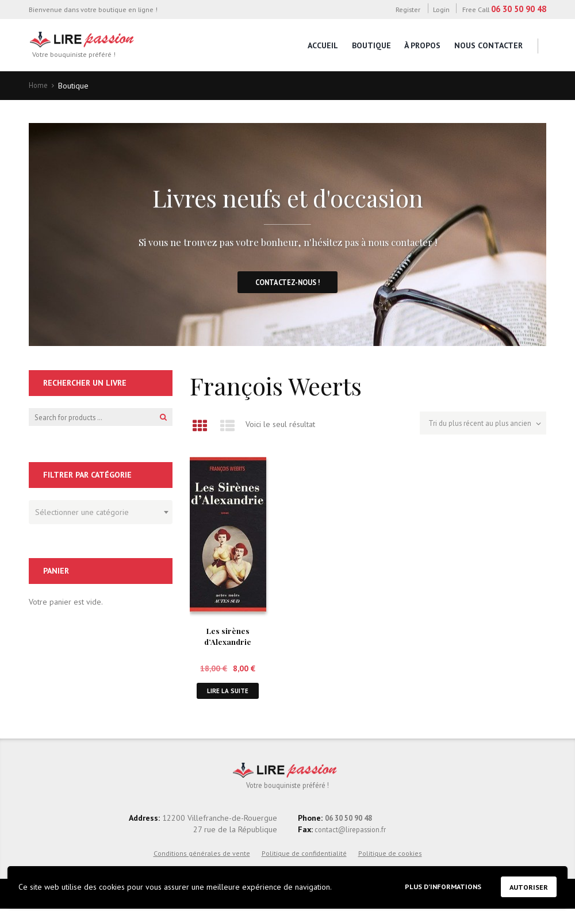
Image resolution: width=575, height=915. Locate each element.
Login (441, 9)
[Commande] (477, 427)
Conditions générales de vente (202, 859)
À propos (422, 45)
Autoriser (526, 886)
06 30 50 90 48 (518, 8)
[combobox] (100, 517)
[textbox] (97, 515)
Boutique (371, 45)
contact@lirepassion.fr (352, 835)
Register (408, 9)
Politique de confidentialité (304, 859)
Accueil (323, 45)
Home (39, 85)
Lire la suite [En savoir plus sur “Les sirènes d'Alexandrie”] (228, 694)
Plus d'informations (432, 885)
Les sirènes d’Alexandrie (227, 638)
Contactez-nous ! (288, 285)
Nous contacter (488, 45)
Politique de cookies (390, 859)
